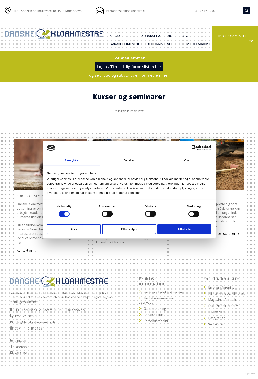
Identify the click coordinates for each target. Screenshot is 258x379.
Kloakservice (122, 36)
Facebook (21, 347)
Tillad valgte (129, 229)
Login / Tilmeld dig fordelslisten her (129, 66)
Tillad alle (184, 229)
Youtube (21, 353)
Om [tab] (186, 160)
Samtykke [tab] (71, 160)
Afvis (73, 229)
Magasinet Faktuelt (222, 300)
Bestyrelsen (216, 318)
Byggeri (187, 36)
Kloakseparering (157, 36)
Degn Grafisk (250, 373)
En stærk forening (221, 287)
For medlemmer (193, 44)
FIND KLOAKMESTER (235, 38)
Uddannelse (159, 44)
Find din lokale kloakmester (163, 292)
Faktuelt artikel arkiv (223, 306)
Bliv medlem (217, 312)
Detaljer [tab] (129, 160)
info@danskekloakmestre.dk (125, 11)
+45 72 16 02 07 (26, 316)
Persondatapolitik (156, 321)
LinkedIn (21, 341)
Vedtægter (216, 324)
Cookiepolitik (153, 315)
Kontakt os (24, 250)
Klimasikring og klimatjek (226, 293)
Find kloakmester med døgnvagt (157, 300)
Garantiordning (125, 44)
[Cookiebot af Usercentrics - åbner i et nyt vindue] (194, 148)
